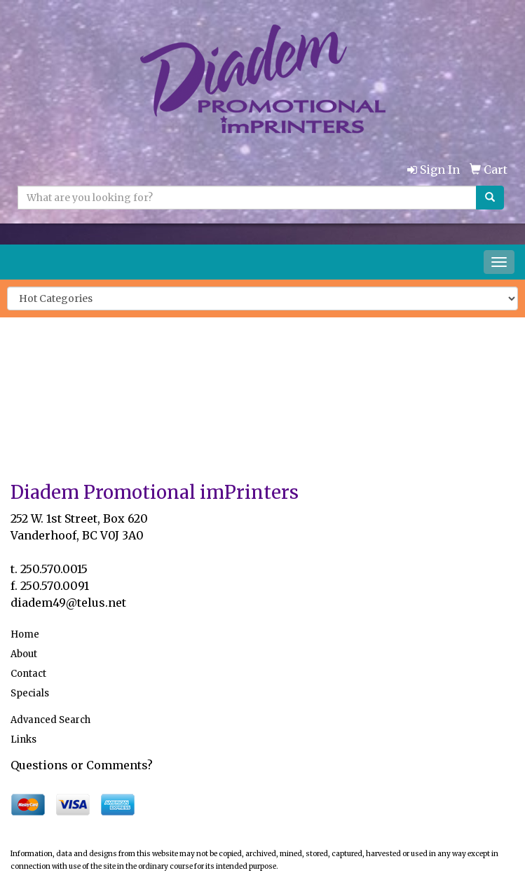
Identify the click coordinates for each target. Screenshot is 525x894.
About (24, 654)
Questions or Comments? (82, 765)
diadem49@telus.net (68, 603)
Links (23, 739)
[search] (490, 197)
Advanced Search (50, 720)
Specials (30, 693)
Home (25, 634)
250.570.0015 (54, 569)
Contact (28, 674)
